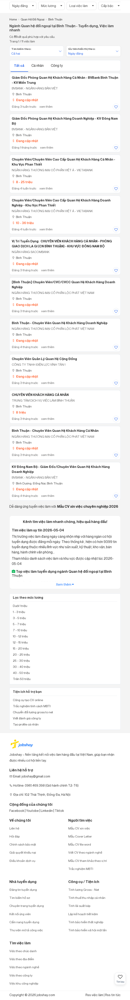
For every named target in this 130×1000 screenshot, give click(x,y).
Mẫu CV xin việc (79, 828)
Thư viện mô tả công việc (26, 930)
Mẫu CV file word (79, 844)
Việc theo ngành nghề (24, 967)
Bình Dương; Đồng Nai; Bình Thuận (37, 483)
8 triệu (19, 412)
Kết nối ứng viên (20, 914)
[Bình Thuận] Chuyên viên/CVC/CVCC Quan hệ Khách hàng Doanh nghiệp (63, 285)
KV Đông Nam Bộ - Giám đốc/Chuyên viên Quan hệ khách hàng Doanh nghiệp (61, 469)
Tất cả (19, 65)
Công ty (57, 65)
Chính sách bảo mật (22, 844)
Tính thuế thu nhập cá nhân (86, 897)
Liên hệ (14, 828)
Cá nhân (37, 65)
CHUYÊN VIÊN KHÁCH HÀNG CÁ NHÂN (40, 394)
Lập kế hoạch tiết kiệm (83, 914)
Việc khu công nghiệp (23, 983)
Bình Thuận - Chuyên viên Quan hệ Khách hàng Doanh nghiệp (60, 323)
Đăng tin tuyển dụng (23, 889)
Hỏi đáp (14, 836)
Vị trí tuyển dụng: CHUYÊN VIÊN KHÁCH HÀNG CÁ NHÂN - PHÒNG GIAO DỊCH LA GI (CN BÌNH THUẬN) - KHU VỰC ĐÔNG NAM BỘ (62, 244)
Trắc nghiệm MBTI (80, 868)
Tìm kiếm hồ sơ (19, 897)
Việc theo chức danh (23, 951)
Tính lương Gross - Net (83, 889)
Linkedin (47, 810)
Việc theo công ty (20, 975)
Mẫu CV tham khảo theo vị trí (87, 860)
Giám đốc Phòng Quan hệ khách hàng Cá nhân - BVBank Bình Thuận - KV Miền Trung (65, 80)
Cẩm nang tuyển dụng (24, 922)
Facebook (16, 810)
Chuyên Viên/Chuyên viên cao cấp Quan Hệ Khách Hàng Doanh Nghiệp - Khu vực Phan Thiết (61, 203)
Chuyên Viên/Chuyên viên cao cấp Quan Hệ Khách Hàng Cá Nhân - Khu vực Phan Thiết (63, 162)
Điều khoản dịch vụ (22, 860)
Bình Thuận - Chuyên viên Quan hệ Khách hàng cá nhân (55, 430)
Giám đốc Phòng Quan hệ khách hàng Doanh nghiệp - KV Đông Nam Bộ (65, 121)
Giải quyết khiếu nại (22, 852)
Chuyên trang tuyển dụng (26, 905)
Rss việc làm (94, 995)
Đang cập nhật (25, 99)
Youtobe (32, 810)
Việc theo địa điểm (21, 959)
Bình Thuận (22, 94)
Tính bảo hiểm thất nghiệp (85, 922)
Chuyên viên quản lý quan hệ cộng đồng (44, 359)
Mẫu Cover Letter (80, 836)
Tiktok (59, 810)
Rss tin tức (113, 995)
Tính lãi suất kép (79, 905)
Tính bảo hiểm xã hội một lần (87, 930)
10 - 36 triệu (23, 222)
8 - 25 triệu (22, 181)
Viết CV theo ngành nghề (85, 852)
